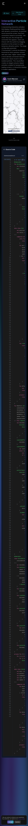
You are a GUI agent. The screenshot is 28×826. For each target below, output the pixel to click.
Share (6, 13)
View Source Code (17, 13)
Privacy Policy (21, 818)
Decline (17, 822)
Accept (10, 822)
